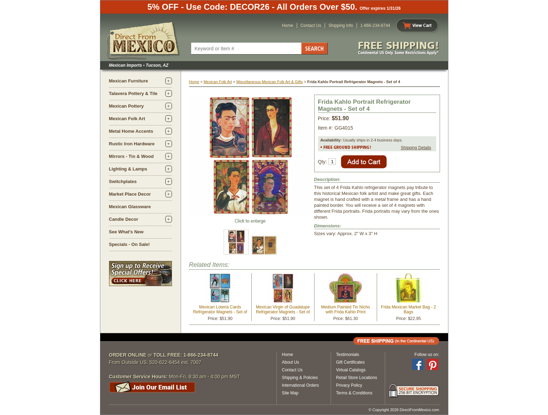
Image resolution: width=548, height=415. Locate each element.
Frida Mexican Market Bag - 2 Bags (408, 309)
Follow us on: (426, 354)
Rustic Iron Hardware (132, 143)
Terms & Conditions (354, 393)
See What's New (126, 231)
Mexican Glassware (130, 206)
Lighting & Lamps (128, 169)
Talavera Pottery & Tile (133, 93)
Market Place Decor (130, 194)
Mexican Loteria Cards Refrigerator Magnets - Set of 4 (220, 312)
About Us (290, 362)
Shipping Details (416, 147)
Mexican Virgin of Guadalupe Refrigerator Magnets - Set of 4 (283, 312)
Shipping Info (341, 25)
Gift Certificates (350, 362)
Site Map (290, 393)
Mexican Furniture (128, 80)
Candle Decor (123, 219)
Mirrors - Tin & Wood (131, 156)
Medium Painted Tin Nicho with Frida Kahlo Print (345, 309)
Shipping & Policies (300, 377)
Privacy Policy (349, 385)
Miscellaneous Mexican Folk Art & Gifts (269, 82)
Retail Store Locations (356, 377)
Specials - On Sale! (129, 244)
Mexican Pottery (126, 106)
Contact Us (311, 25)
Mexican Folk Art (127, 118)
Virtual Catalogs (351, 369)
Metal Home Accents (131, 131)
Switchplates (123, 181)
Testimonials (347, 354)
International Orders (300, 385)
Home (287, 25)
